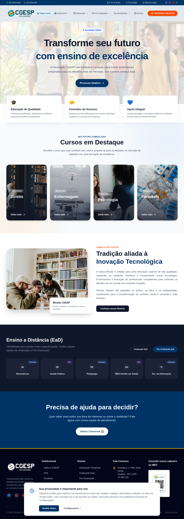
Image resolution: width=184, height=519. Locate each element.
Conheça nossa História (112, 308)
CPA (45, 473)
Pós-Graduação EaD (165, 349)
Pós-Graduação (101, 13)
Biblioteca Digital (150, 3)
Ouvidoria (47, 478)
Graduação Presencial (88, 468)
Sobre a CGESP (50, 468)
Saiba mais (18, 214)
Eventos (138, 13)
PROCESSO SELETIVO (162, 13)
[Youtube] (173, 3)
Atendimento (122, 13)
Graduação (80, 13)
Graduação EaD (141, 349)
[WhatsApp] (177, 3)
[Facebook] (166, 3)
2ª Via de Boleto (114, 3)
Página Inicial (44, 13)
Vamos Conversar (92, 431)
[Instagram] (170, 3)
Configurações (73, 512)
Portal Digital (131, 3)
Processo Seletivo (92, 83)
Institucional (62, 13)
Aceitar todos (49, 512)
